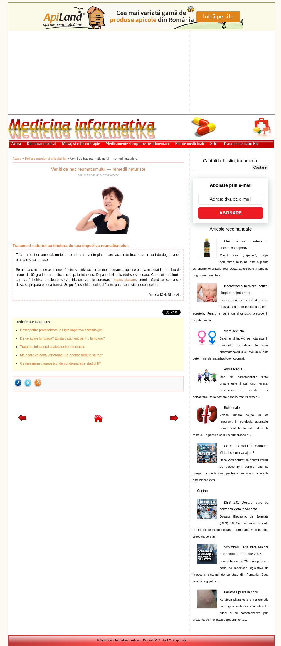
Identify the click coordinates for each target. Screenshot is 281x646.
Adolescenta (233, 369)
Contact (202, 491)
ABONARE (231, 213)
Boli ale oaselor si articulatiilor (45, 158)
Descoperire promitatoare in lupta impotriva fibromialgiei (61, 330)
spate (118, 280)
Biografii (148, 640)
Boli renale (232, 408)
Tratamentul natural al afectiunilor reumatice (52, 347)
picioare (130, 280)
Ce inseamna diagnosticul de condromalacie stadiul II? (60, 363)
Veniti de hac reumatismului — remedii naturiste (98, 169)
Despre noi (179, 640)
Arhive (135, 640)
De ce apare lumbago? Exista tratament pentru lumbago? (62, 338)
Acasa (17, 158)
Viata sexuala (234, 331)
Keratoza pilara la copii (241, 592)
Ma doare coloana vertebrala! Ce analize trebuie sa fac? (61, 355)
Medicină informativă (22, 116)
